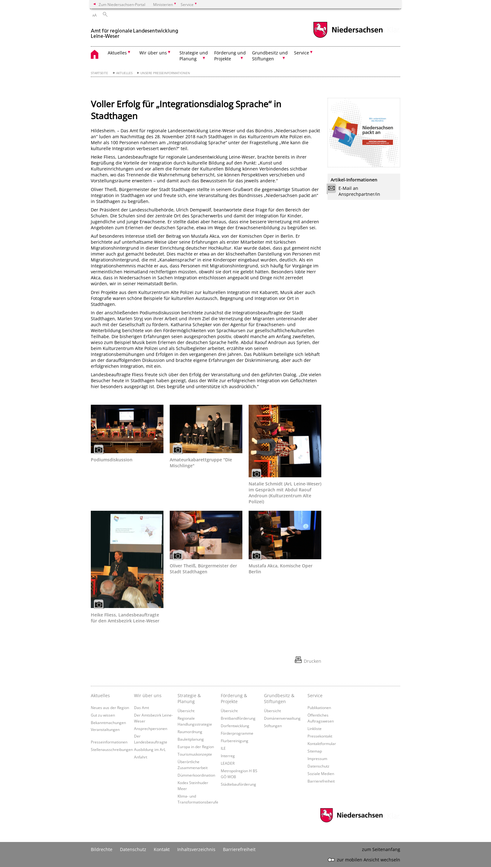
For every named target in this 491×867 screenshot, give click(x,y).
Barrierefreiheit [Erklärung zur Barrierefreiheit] (239, 849)
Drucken (312, 661)
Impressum (317, 758)
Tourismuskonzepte (195, 754)
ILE (223, 748)
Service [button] (301, 53)
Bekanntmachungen (108, 722)
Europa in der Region (196, 746)
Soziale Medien (321, 773)
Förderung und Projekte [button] (230, 56)
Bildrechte (101, 849)
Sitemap (315, 750)
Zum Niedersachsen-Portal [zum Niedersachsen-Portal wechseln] (122, 4)
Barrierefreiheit (321, 780)
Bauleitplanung (191, 739)
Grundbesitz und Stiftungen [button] (270, 56)
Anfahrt (140, 756)
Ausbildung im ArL (150, 749)
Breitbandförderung (238, 718)
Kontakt (162, 849)
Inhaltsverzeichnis (196, 849)
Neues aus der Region (110, 707)
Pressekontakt (320, 735)
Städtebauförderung (238, 784)
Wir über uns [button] (153, 53)
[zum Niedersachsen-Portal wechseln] (348, 37)
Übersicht (186, 710)
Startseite (99, 73)
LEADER (228, 763)
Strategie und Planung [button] (193, 56)
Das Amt (141, 707)
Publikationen (319, 707)
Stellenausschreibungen (112, 749)
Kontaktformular (322, 743)
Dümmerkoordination (196, 775)
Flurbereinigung (234, 740)
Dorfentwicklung (235, 725)
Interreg (228, 755)
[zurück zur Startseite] (134, 31)
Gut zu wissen (103, 714)
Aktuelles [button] (117, 53)
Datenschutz (318, 765)
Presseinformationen (109, 741)
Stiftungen (273, 725)
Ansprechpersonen (150, 728)
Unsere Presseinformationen (165, 73)
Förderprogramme (237, 733)
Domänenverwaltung (282, 718)
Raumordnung (190, 731)
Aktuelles (124, 73)
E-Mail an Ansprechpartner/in (355, 191)
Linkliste (315, 728)
